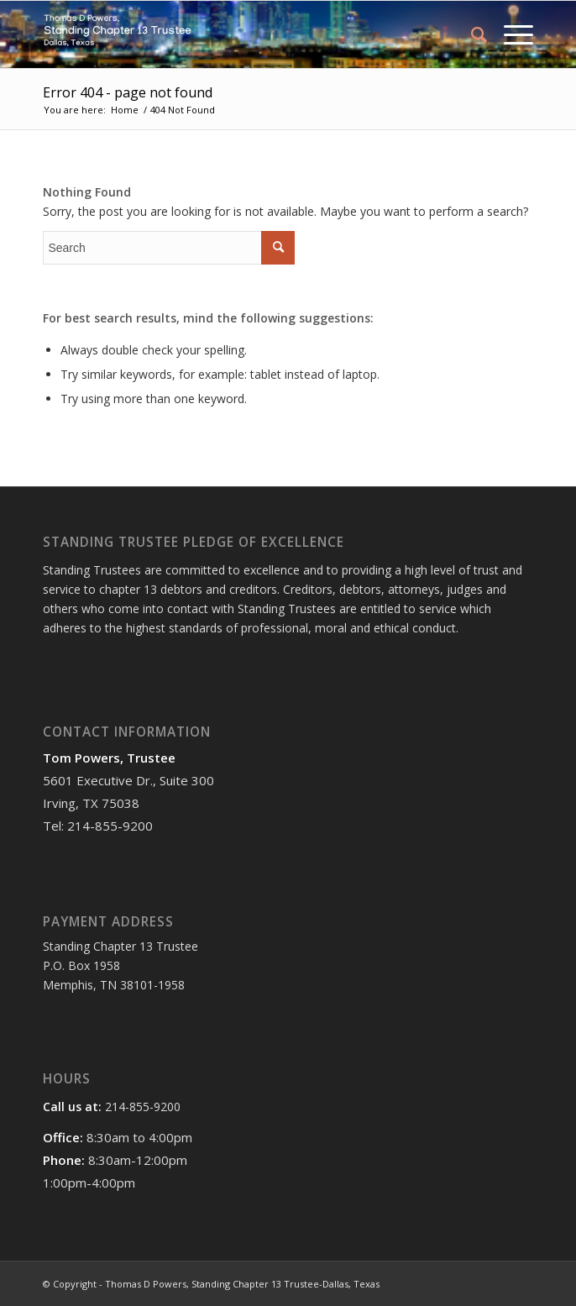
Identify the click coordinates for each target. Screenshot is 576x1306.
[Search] (470, 34)
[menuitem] (470, 34)
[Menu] (510, 34)
